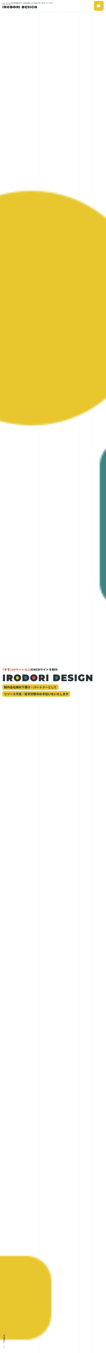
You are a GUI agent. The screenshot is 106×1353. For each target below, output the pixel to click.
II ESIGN (19, 7)
